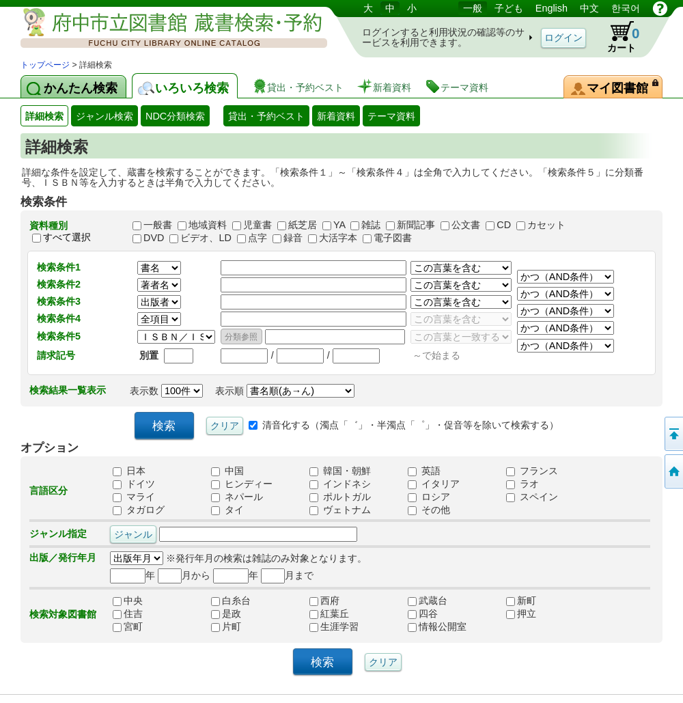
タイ (227, 509)
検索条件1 (59, 267)
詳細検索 (44, 116)
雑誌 (370, 224)
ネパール (237, 496)
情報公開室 (437, 626)
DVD (153, 237)
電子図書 (393, 237)
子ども (508, 8)
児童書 (257, 224)
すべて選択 (67, 237)
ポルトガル (340, 496)
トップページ (45, 65)
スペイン (532, 496)
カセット (546, 224)
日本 (129, 470)
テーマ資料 (391, 116)
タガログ (139, 509)
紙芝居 (302, 224)
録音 (293, 237)
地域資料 (208, 224)
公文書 (465, 224)
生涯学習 (338, 626)
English (551, 8)
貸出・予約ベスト (266, 116)
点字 (257, 237)
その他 (429, 509)
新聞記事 (416, 224)
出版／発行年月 (62, 557)
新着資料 (336, 116)
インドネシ (340, 483)
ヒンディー (242, 483)
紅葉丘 (338, 613)
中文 (589, 8)
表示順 (284, 390)
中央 (142, 600)
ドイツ (134, 483)
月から (184, 575)
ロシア (429, 496)
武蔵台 (437, 600)
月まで (287, 575)
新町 (535, 600)
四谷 (437, 613)
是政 (240, 613)
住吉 (142, 613)
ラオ (522, 483)
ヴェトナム (340, 509)
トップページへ (673, 471)
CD (504, 224)
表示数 (166, 390)
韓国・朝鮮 (340, 470)
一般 (472, 8)
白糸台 (240, 600)
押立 (535, 613)
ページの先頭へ (673, 434)
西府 (338, 600)
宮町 (142, 626)
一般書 (157, 224)
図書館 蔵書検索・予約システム (164, 29)
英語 (424, 470)
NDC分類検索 (175, 116)
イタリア (434, 483)
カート (616, 36)
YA (339, 224)
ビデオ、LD (205, 237)
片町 (240, 626)
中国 (227, 470)
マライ (134, 496)
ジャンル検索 (104, 116)
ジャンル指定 (58, 533)
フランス (532, 470)
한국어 (625, 8)
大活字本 (338, 237)
